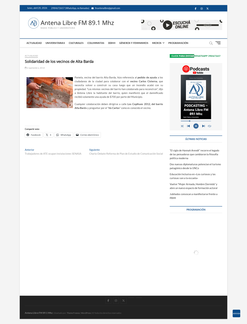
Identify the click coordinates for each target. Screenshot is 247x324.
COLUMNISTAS (95, 42)
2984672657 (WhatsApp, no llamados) (70, 8)
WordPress (86, 313)
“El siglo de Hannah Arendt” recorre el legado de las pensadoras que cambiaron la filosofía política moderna (194, 154)
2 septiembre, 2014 (35, 68)
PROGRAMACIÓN (178, 42)
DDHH (111, 42)
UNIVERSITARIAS (55, 42)
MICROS (156, 42)
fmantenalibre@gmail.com (105, 8)
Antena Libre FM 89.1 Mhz (77, 22)
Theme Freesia (73, 313)
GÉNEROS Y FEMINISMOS (133, 42)
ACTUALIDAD (34, 42)
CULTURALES (76, 42)
